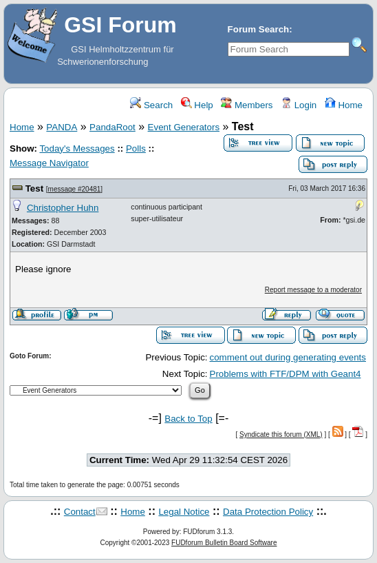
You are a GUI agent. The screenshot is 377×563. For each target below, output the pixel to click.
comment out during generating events (288, 357)
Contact (80, 511)
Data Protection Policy (268, 511)
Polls (136, 148)
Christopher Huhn (62, 208)
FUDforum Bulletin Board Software (224, 542)
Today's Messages (76, 148)
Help (197, 105)
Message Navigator (49, 163)
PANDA (61, 127)
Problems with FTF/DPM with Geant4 (285, 374)
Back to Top (188, 418)
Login (298, 105)
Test (34, 188)
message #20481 (74, 189)
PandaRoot (112, 127)
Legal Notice (183, 511)
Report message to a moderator (313, 290)
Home (344, 105)
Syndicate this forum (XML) (281, 434)
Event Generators (183, 127)
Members (246, 105)
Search (151, 105)
